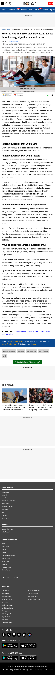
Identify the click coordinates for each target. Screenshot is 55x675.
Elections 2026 (13, 10)
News (3, 29)
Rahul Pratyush (14, 41)
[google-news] (29, 635)
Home (3, 10)
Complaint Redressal (8, 501)
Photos (4, 549)
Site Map (5, 670)
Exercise (21, 351)
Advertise (5, 498)
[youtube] (19, 635)
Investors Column (7, 506)
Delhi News (5, 593)
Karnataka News (7, 622)
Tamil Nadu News (7, 608)
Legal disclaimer (15, 670)
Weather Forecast (7, 529)
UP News (5, 611)
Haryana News (6, 596)
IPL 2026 (38, 10)
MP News (5, 602)
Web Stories (5, 518)
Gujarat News (6, 617)
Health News (6, 570)
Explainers (5, 564)
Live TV (4, 512)
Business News (6, 567)
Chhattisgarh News (8, 614)
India (31, 10)
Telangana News (33, 596)
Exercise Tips (31, 351)
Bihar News (5, 590)
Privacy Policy (27, 670)
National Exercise (9, 351)
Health (8, 29)
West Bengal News (34, 599)
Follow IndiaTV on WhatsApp (27, 362)
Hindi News (5, 509)
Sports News (6, 558)
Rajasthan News (33, 593)
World (46, 10)
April (4, 356)
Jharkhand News (7, 599)
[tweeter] (9, 635)
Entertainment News (8, 555)
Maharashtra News (34, 590)
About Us (5, 495)
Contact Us (5, 492)
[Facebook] (4, 635)
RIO (46, 670)
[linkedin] (24, 635)
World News (5, 546)
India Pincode (6, 532)
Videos (24, 10)
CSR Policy (38, 670)
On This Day (43, 351)
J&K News (5, 620)
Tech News (5, 561)
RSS (51, 670)
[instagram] (14, 635)
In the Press (5, 504)
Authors (4, 515)
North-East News (7, 605)
